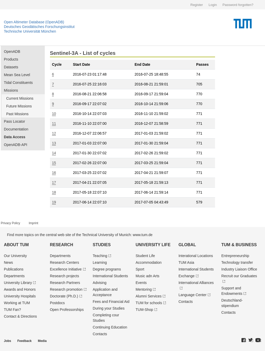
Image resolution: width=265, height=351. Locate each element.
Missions (11, 90)
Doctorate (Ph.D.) (64, 296)
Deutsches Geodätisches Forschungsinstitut (39, 27)
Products (11, 59)
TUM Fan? (12, 310)
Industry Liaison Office (239, 269)
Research (61, 245)
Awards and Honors (20, 289)
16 (54, 173)
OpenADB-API (15, 145)
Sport (140, 269)
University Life (153, 245)
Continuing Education (110, 327)
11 (54, 123)
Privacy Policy (10, 223)
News (8, 262)
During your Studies (108, 308)
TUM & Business (239, 245)
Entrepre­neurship (235, 256)
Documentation (16, 129)
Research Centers (64, 262)
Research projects (64, 276)
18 (54, 192)
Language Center (193, 295)
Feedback (24, 341)
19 (54, 202)
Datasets (11, 67)
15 (54, 163)
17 (54, 182)
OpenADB (12, 51)
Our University (15, 256)
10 (54, 114)
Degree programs (107, 269)
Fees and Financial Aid (111, 301)
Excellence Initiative (66, 269)
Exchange (187, 276)
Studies (102, 245)
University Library (18, 283)
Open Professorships (67, 310)
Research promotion (66, 289)
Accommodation (148, 262)
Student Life (145, 256)
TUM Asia (186, 262)
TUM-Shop (144, 310)
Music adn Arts (147, 276)
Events (141, 283)
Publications (14, 269)
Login (213, 5)
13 (54, 143)
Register (196, 5)
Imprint (33, 223)
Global (187, 245)
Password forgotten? (238, 5)
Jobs (7, 341)
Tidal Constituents (18, 83)
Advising (99, 283)
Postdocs (57, 303)
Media (42, 341)
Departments (14, 276)
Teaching (100, 256)
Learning (100, 262)
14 (54, 153)
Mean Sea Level (17, 75)
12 (54, 133)
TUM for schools (149, 303)
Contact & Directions (20, 316)
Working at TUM (17, 303)
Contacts (100, 334)
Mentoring (144, 289)
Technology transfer (237, 262)
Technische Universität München (30, 31)
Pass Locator (14, 121)
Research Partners (65, 283)
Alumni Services (148, 296)
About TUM (16, 245)
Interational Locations (196, 256)
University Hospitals (20, 296)
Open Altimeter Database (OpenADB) (34, 22)
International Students (110, 276)
